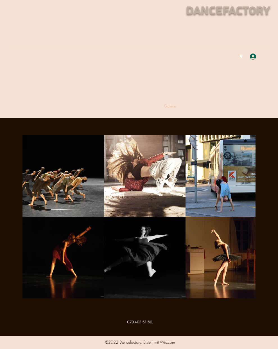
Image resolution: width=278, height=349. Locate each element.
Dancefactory (228, 11)
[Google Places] (241, 56)
